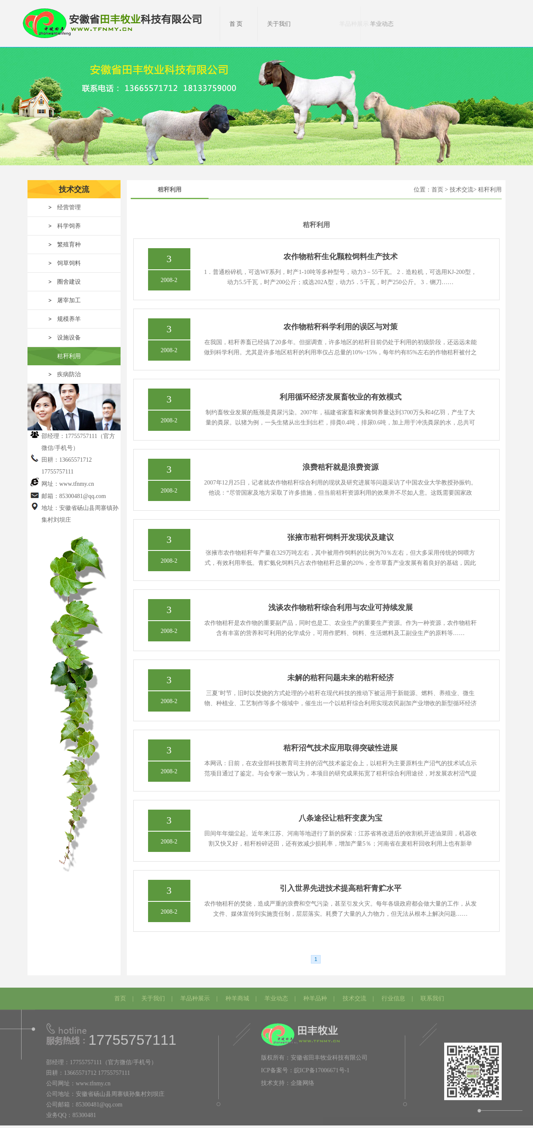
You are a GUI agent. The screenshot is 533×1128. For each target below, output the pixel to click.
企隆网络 (302, 1081)
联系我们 (432, 996)
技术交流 (354, 996)
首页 (120, 996)
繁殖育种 (69, 244)
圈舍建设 (69, 282)
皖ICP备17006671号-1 (321, 1068)
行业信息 (393, 996)
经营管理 (69, 207)
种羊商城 (237, 996)
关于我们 (153, 996)
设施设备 (69, 337)
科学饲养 (69, 226)
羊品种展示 (195, 996)
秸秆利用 (69, 356)
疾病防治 (69, 374)
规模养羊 (69, 319)
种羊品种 (315, 996)
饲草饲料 (69, 263)
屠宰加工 (69, 300)
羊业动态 (276, 996)
